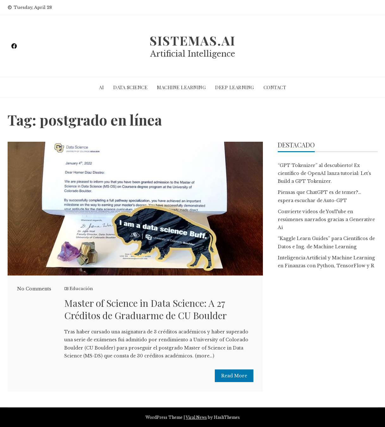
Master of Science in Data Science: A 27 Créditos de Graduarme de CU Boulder (145, 309)
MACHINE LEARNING (181, 87)
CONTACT (275, 87)
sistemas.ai (192, 40)
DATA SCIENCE (130, 87)
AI (101, 87)
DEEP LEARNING (234, 87)
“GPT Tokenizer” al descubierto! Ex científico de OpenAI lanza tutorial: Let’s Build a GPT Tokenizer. (324, 173)
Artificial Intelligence (192, 54)
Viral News (196, 417)
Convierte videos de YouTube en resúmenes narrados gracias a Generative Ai (326, 219)
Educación (81, 288)
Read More (234, 376)
